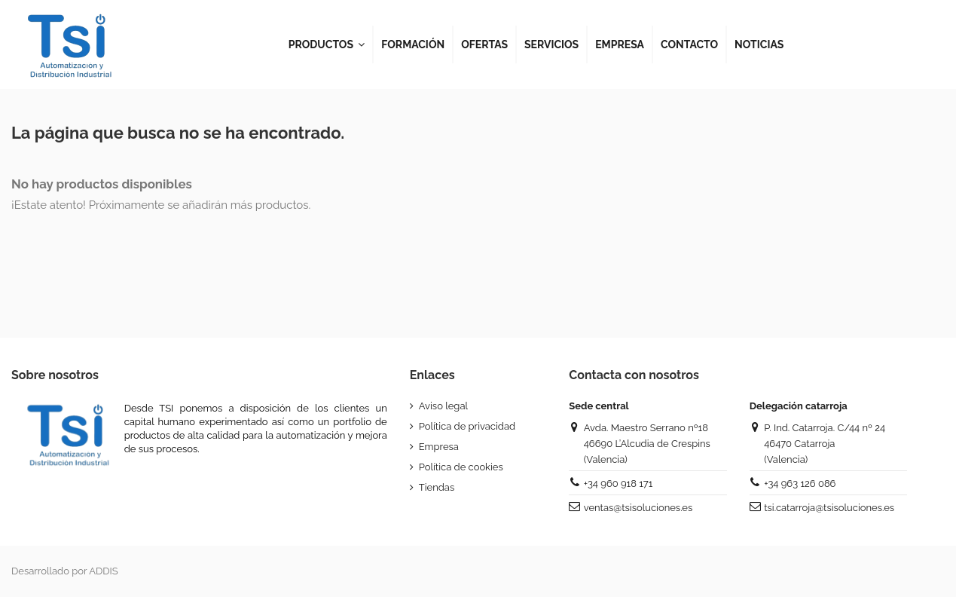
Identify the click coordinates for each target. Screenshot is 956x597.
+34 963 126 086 (799, 483)
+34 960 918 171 (618, 483)
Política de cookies (461, 467)
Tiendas (436, 487)
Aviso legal (443, 406)
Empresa (439, 446)
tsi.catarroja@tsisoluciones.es (829, 507)
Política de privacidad (467, 426)
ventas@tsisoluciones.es (638, 507)
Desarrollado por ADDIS (64, 571)
